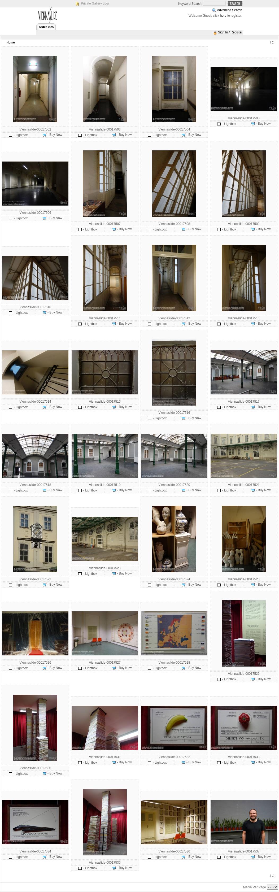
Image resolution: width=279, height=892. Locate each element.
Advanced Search (229, 10)
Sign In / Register (230, 32)
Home (10, 42)
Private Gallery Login (95, 3)
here (223, 16)
